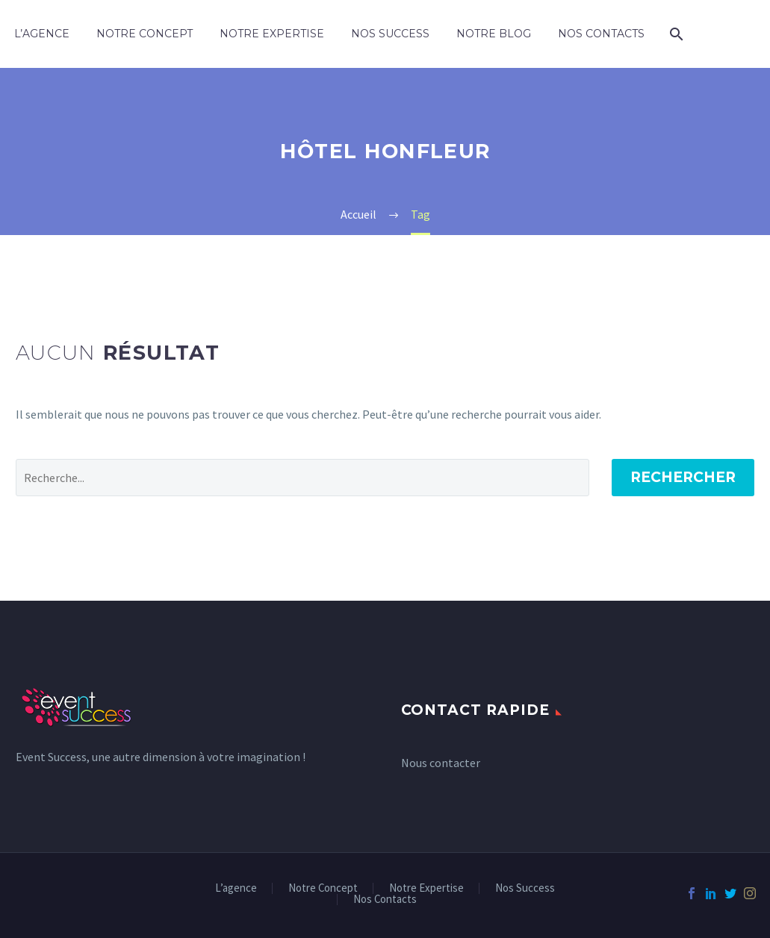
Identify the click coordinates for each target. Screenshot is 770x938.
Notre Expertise (272, 33)
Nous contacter (440, 762)
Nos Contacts (601, 33)
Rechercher (683, 477)
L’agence (41, 33)
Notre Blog (493, 33)
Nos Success (390, 33)
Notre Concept (144, 33)
